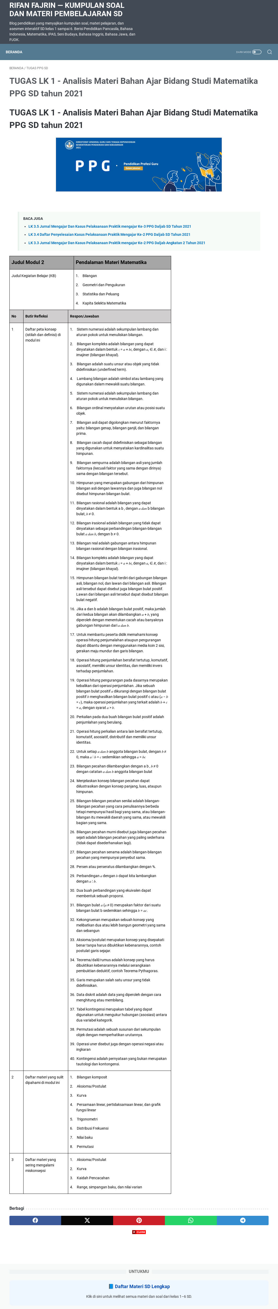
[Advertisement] (139, 1272)
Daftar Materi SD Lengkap (238, 86)
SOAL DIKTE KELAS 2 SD (228, 307)
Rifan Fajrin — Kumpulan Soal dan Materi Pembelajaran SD (66, 9)
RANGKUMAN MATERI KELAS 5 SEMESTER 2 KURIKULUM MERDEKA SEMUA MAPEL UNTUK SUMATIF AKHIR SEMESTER (233, 264)
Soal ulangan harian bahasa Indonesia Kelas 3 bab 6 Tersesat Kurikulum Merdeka (232, 338)
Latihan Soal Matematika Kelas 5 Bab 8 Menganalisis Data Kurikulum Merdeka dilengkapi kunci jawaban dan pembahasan (234, 214)
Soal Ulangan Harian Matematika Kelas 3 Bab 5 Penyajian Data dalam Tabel (231, 170)
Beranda (17, 52)
